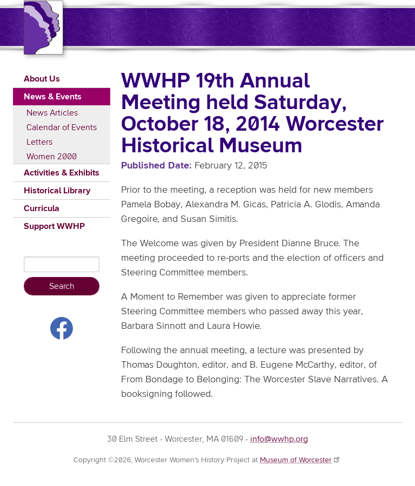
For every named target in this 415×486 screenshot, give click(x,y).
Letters (39, 142)
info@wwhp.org (279, 439)
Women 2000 (51, 156)
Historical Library (57, 190)
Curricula (41, 208)
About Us (42, 79)
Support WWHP (54, 226)
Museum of (300, 460)
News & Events (53, 96)
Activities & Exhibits (61, 172)
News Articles (52, 113)
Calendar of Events (61, 127)
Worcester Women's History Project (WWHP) (230, 26)
